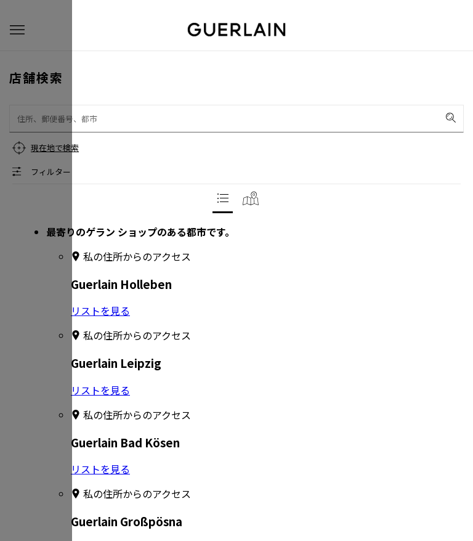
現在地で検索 (55, 147)
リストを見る (100, 310)
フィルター (51, 171)
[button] (17, 30)
